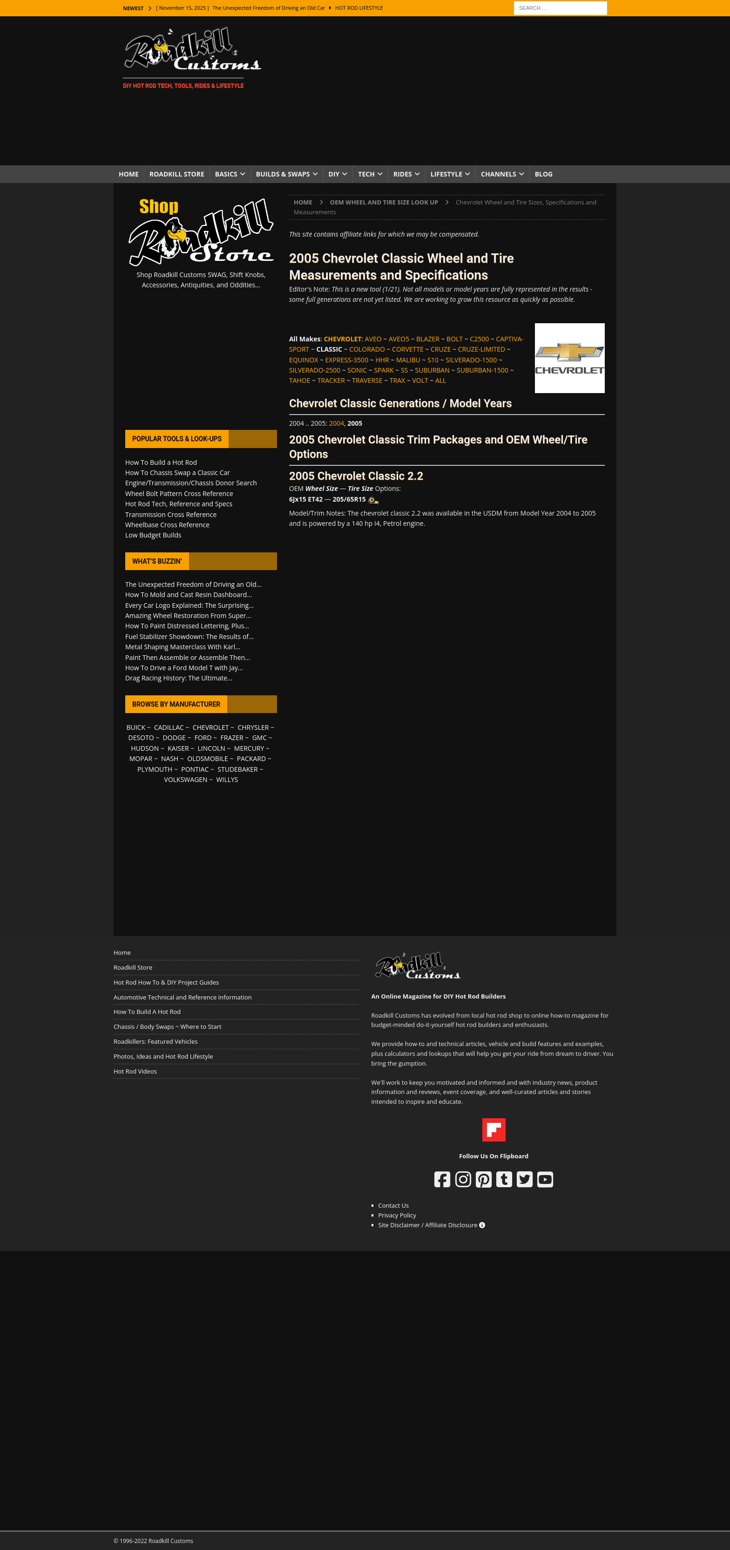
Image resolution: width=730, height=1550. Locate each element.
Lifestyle (446, 174)
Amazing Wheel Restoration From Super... (188, 615)
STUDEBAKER (237, 769)
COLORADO (367, 349)
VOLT (420, 380)
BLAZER (427, 338)
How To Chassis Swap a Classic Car (177, 472)
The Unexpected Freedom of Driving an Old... (193, 584)
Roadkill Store (176, 174)
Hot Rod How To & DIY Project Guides (166, 982)
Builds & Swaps (283, 174)
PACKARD (251, 758)
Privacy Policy (397, 1215)
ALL (440, 380)
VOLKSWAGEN (186, 779)
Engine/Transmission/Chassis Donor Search (191, 482)
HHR (382, 359)
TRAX (397, 380)
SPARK (383, 370)
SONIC (357, 370)
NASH (169, 758)
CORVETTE (408, 349)
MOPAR (140, 758)
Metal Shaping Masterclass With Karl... (182, 646)
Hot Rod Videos (135, 1071)
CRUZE (441, 349)
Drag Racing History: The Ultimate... (178, 677)
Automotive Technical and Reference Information (183, 997)
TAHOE (300, 380)
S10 (433, 359)
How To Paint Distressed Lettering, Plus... (187, 625)
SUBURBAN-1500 (482, 370)
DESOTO (141, 737)
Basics (226, 174)
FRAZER (232, 737)
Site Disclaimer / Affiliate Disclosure (432, 1225)
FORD (203, 737)
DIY (334, 174)
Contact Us (394, 1205)
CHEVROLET (211, 727)
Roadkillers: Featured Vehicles (155, 1041)
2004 (336, 423)
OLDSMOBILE (207, 758)
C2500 (479, 338)
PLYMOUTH (154, 769)
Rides (402, 174)
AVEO (373, 338)
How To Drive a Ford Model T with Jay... (184, 667)
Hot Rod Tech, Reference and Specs (178, 503)
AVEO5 (399, 338)
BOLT (454, 338)
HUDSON (145, 748)
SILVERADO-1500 (471, 359)
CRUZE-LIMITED (481, 349)
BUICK (135, 727)
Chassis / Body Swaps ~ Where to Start (168, 1026)
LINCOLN (211, 748)
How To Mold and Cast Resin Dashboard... (188, 594)
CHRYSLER (253, 727)
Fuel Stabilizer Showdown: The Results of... (189, 636)
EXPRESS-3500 (347, 359)
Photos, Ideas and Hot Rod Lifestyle (163, 1056)
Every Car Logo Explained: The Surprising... (189, 605)
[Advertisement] (446, 91)
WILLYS (227, 779)
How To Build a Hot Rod (161, 462)
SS (404, 370)
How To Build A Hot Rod (147, 1011)
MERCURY (249, 748)
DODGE (174, 737)
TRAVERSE (367, 380)
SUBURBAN (432, 370)
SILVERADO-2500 (314, 370)
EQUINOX (303, 359)
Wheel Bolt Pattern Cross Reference (179, 493)
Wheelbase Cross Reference (167, 524)
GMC (259, 737)
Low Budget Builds (153, 534)
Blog (544, 174)
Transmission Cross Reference (170, 514)
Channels (498, 174)
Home (129, 174)
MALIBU (408, 359)
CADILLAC (169, 727)
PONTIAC (195, 769)
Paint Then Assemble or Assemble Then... (187, 657)
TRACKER (331, 380)
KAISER (178, 748)
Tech (366, 174)
